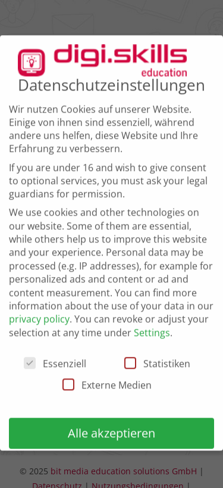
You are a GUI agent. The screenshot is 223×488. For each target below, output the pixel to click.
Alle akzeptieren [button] (111, 430)
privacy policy (39, 315)
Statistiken (157, 360)
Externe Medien (107, 381)
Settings (152, 328)
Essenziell (55, 360)
